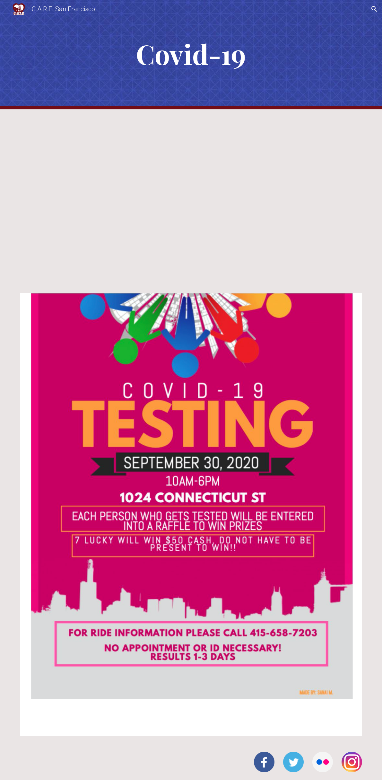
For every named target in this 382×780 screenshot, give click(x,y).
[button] (374, 9)
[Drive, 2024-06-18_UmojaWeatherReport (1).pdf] (191, 197)
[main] (191, 54)
